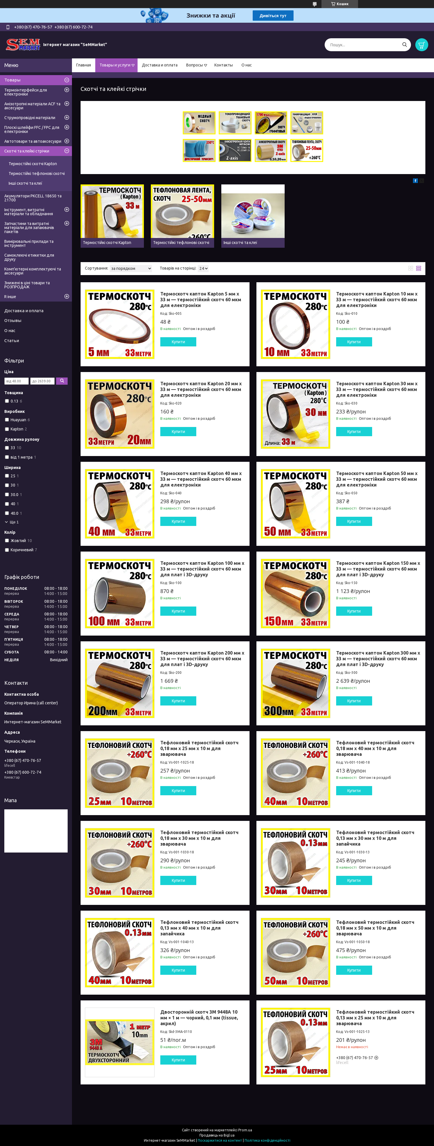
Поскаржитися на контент (220, 1140)
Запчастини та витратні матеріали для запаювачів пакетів (29, 227)
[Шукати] (404, 44)
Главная (83, 65)
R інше (10, 296)
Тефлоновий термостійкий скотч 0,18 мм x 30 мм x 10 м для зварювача (199, 838)
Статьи (11, 340)
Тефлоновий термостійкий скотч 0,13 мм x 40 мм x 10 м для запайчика (199, 928)
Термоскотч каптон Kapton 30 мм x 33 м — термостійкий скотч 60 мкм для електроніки (377, 389)
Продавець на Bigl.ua (217, 1135)
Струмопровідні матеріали (29, 117)
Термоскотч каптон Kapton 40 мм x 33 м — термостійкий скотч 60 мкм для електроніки (201, 479)
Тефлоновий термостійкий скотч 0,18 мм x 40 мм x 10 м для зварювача (375, 748)
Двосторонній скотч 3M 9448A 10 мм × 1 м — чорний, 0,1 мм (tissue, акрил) (199, 1017)
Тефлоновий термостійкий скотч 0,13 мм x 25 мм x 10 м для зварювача (375, 1017)
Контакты (223, 65)
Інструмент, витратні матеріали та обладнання (28, 211)
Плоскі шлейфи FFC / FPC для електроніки (31, 129)
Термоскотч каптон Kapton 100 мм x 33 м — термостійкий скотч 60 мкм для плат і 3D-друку (202, 568)
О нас (246, 65)
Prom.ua (245, 1130)
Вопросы (194, 65)
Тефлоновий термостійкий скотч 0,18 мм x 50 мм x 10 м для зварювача (375, 928)
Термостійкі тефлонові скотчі (37, 173)
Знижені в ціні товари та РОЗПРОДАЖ (27, 285)
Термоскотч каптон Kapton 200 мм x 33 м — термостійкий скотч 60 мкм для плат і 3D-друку (202, 658)
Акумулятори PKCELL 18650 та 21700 (33, 198)
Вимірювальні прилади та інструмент (29, 243)
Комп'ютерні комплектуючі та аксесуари (32, 271)
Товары (12, 79)
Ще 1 (14, 522)
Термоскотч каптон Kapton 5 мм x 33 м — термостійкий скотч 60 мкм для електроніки (200, 299)
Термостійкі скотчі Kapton (33, 163)
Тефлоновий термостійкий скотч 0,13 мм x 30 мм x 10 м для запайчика (375, 838)
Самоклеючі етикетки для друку (29, 257)
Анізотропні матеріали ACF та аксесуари (32, 106)
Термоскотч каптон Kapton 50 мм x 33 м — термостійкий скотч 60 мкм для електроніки (377, 479)
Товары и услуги (115, 65)
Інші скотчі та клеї (25, 183)
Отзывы (12, 320)
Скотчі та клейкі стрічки (26, 151)
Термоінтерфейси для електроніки (25, 92)
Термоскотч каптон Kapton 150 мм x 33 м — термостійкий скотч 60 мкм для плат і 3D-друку (378, 568)
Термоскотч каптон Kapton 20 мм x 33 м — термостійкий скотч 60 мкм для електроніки (201, 389)
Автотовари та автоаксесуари (32, 141)
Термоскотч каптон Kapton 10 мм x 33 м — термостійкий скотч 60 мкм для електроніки (377, 299)
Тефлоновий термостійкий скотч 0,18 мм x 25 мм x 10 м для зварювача (199, 748)
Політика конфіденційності (267, 1140)
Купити (178, 342)
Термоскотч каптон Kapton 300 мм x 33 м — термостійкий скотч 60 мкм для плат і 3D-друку (378, 658)
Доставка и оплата (160, 65)
